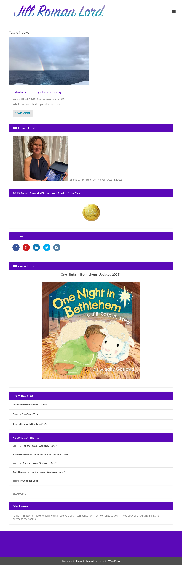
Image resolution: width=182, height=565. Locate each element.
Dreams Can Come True (25, 414)
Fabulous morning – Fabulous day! (38, 92)
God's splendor (44, 99)
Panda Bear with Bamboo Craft (30, 424)
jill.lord (18, 99)
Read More (23, 113)
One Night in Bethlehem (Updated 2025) (91, 274)
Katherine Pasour (22, 454)
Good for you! (30, 480)
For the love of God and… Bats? (30, 404)
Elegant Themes (84, 560)
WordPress (114, 560)
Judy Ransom (20, 471)
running (55, 99)
